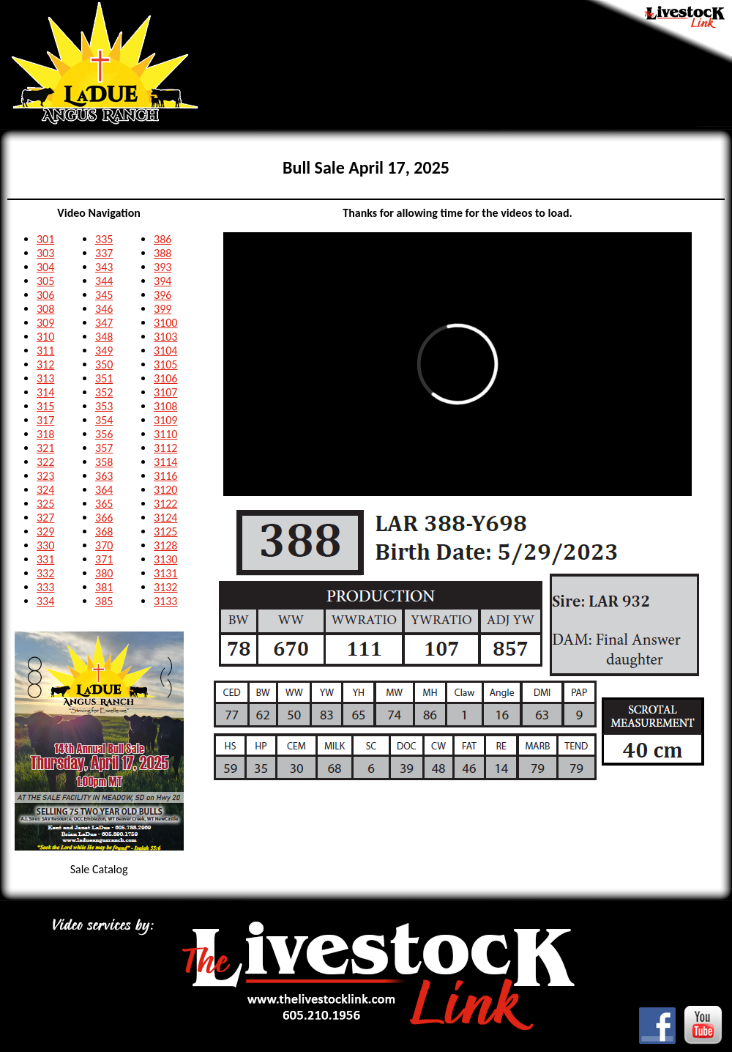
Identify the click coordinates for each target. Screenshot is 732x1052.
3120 (165, 490)
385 (104, 601)
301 (45, 239)
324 (45, 490)
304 (45, 267)
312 (45, 364)
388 (162, 253)
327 (45, 518)
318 (45, 434)
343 (104, 267)
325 (45, 504)
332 (45, 573)
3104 (165, 351)
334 (45, 601)
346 (104, 309)
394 (162, 281)
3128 (165, 545)
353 (104, 406)
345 (104, 295)
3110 (165, 434)
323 (45, 476)
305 (45, 281)
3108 (165, 406)
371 (104, 559)
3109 (165, 420)
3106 (165, 378)
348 (104, 337)
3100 (165, 323)
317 (45, 420)
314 (45, 392)
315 (45, 406)
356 (104, 434)
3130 (165, 559)
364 (104, 490)
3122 (165, 504)
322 (45, 462)
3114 (165, 462)
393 (162, 267)
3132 (165, 587)
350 (104, 364)
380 (104, 573)
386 (162, 239)
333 (45, 587)
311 (45, 351)
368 (104, 531)
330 (45, 545)
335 (104, 239)
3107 (165, 392)
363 (104, 476)
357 (104, 448)
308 (45, 309)
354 (104, 420)
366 (104, 518)
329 (45, 531)
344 (104, 281)
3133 (165, 601)
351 (104, 378)
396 (162, 295)
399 (162, 309)
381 (104, 587)
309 (45, 323)
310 (45, 337)
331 (45, 559)
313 (45, 378)
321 (45, 448)
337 (104, 253)
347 (104, 323)
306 (45, 295)
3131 (165, 573)
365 (104, 504)
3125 (165, 531)
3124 (165, 518)
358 (104, 462)
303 (45, 253)
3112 (165, 448)
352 (104, 392)
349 (104, 351)
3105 (165, 364)
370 (104, 545)
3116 (165, 476)
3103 (165, 337)
